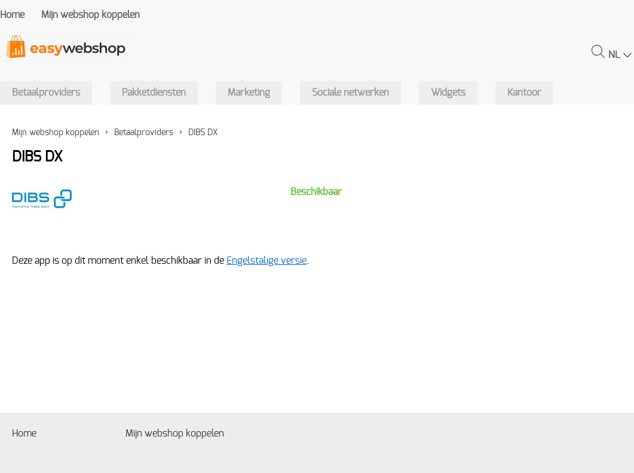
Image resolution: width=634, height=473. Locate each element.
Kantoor (524, 92)
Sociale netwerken (350, 92)
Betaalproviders (46, 92)
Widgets (448, 92)
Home (12, 15)
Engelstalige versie (266, 261)
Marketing (249, 92)
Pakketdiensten (154, 92)
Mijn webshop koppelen (90, 15)
